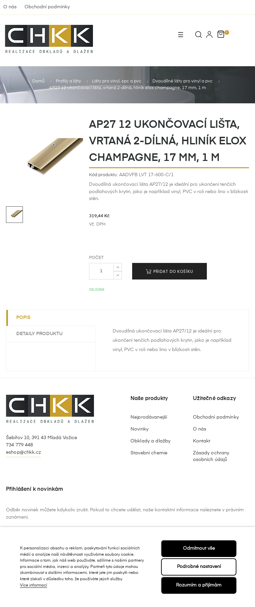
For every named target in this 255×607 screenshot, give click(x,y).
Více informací (33, 585)
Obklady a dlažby (150, 441)
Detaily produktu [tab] (39, 333)
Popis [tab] (23, 317)
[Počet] (101, 271)
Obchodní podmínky (47, 7)
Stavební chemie (148, 453)
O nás (10, 7)
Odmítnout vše (199, 548)
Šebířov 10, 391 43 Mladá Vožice (41, 437)
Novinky (139, 429)
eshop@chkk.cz (23, 452)
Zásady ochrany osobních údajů (211, 456)
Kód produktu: (103, 175)
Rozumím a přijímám (198, 585)
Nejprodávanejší (148, 417)
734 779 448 (19, 445)
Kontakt (202, 441)
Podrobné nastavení (199, 566)
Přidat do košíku (169, 271)
